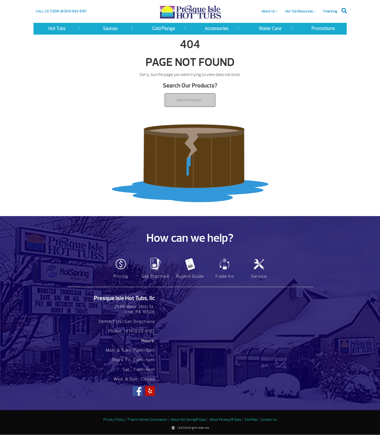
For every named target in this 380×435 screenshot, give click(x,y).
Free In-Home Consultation (147, 419)
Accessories (216, 29)
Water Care (270, 29)
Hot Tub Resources (299, 11)
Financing (330, 11)
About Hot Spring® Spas (188, 419)
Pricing (121, 276)
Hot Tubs (56, 29)
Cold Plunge (163, 29)
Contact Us (110, 321)
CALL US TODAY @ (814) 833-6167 (61, 11)
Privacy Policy (114, 419)
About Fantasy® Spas (225, 419)
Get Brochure (155, 276)
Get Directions (140, 321)
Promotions (323, 29)
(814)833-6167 (139, 331)
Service (259, 276)
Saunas (110, 29)
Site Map (250, 419)
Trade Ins (224, 276)
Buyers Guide (190, 276)
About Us (268, 11)
